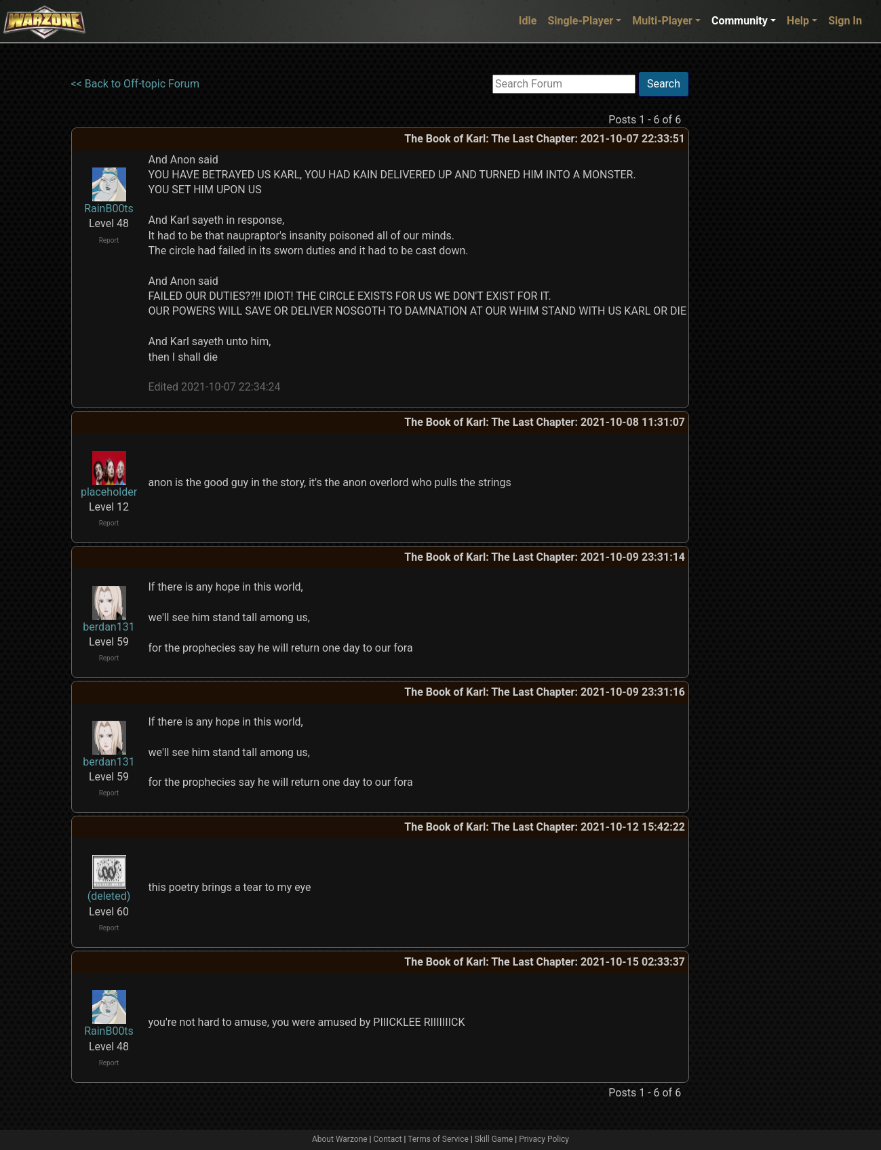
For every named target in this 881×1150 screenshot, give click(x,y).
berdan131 (108, 626)
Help (798, 20)
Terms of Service (438, 1139)
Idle (528, 20)
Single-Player (580, 20)
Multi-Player (662, 20)
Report (109, 240)
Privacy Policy (544, 1139)
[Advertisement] (744, 274)
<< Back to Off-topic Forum (135, 83)
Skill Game (494, 1139)
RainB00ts (109, 208)
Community (739, 20)
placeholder (109, 491)
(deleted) (109, 896)
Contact (388, 1139)
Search (663, 83)
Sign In (845, 20)
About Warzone (340, 1139)
